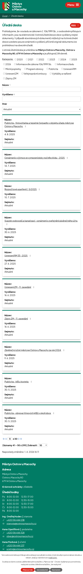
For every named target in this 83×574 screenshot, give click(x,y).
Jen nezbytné (42, 570)
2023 (52, 59)
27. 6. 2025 (10, 263)
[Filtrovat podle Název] (41, 89)
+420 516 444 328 (16, 532)
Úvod (4, 16)
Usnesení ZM (11, 73)
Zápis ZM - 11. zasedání (18, 318)
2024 (63, 59)
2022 (41, 59)
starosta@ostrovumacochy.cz (21, 523)
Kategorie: (7, 59)
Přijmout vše (28, 570)
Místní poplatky (13, 68)
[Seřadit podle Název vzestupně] (10, 84)
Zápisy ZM (10, 78)
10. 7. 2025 (10, 197)
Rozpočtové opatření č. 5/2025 (22, 189)
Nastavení (56, 570)
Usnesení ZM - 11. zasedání (19, 287)
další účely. (53, 558)
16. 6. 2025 (9, 295)
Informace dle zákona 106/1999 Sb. (34, 64)
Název (5, 85)
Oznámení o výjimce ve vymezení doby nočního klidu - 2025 (36, 157)
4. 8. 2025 (9, 134)
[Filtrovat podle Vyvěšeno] (41, 99)
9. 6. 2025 (9, 358)
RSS (75, 25)
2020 (20, 59)
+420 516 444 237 (15, 545)
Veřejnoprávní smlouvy (35, 73)
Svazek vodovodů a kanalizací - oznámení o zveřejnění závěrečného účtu (41, 222)
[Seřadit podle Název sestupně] (10, 85)
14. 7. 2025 (9, 165)
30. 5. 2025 (10, 389)
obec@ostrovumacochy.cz (20, 536)
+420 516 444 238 (16, 520)
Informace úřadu (65, 64)
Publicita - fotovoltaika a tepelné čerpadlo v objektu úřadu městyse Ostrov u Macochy (39, 125)
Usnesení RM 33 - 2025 (18, 255)
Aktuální (8, 142)
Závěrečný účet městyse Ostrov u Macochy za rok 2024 (34, 350)
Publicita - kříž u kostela (18, 381)
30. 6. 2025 (10, 232)
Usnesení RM (69, 68)
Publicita (53, 68)
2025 (74, 59)
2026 (8, 64)
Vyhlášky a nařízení (61, 73)
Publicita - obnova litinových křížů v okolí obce (29, 413)
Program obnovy (34, 68)
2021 (30, 59)
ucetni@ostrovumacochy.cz (20, 549)
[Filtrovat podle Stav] (41, 109)
